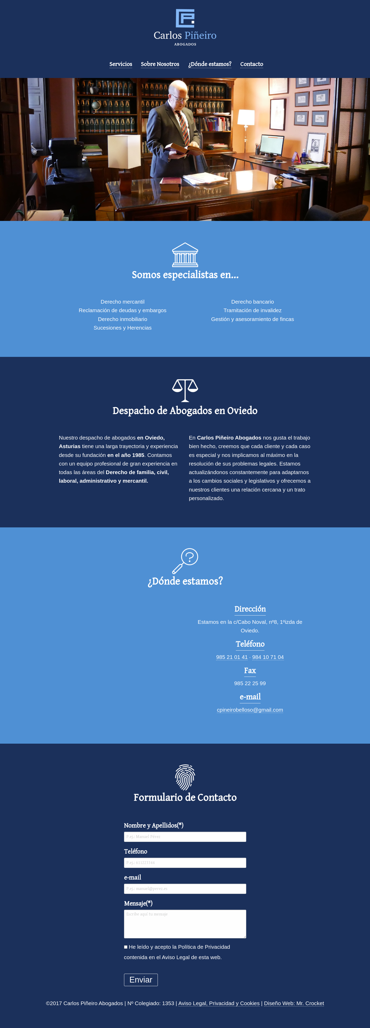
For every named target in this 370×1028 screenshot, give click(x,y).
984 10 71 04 (268, 657)
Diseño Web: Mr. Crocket (294, 1003)
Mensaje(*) (185, 919)
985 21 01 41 (232, 657)
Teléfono (185, 858)
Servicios (120, 64)
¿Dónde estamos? (209, 64)
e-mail (185, 884)
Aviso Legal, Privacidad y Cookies (219, 1003)
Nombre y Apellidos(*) (185, 832)
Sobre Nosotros (160, 64)
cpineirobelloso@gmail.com (250, 710)
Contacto (251, 64)
